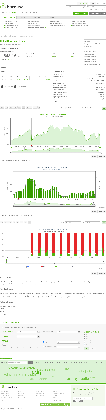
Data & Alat (3, 36)
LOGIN (92, 3)
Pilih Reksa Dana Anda (79, 23)
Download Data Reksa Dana (36, 27)
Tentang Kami (5, 391)
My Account (101, 3)
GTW (53, 377)
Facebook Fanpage (58, 394)
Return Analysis (32, 23)
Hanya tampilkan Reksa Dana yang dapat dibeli (21, 328)
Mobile (55, 391)
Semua (88, 344)
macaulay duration (77, 379)
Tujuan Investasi (89, 54)
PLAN (35, 13)
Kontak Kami (5, 394)
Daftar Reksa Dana (11, 21)
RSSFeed (55, 398)
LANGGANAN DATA (81, 13)
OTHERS (51, 17)
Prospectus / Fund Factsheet (93, 44)
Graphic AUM (88, 49)
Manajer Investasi (48, 331)
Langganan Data (40, 394)
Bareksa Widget (57, 400)
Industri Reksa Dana (11, 25)
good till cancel (46, 369)
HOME (2, 13)
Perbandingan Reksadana (92, 64)
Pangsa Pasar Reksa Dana (80, 25)
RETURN (5, 341)
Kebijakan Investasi (90, 56)
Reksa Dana (12, 36)
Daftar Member (40, 391)
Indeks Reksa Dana (11, 27)
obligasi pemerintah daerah (20, 374)
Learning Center (23, 398)
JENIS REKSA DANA (8, 332)
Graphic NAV (88, 46)
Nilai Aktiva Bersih (33, 21)
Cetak (94, 157)
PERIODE (5, 336)
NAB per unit (42, 372)
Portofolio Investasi (90, 59)
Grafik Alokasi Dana (90, 51)
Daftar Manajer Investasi (57, 25)
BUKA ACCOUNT (83, 3)
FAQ (2, 400)
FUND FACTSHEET (21, 86)
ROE (67, 368)
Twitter (55, 396)
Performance (88, 41)
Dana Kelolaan (54, 21)
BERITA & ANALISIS (24, 13)
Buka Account (40, 396)
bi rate (92, 378)
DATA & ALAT (11, 13)
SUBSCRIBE (78, 401)
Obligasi (20, 396)
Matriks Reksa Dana (56, 23)
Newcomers (9, 23)
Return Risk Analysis (78, 21)
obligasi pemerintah (38, 379)
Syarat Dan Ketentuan (7, 398)
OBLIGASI (37, 17)
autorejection (85, 371)
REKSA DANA (8, 17)
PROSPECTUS (7, 86)
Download (102, 157)
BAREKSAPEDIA (6, 358)
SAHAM (23, 17)
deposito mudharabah (21, 368)
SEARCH (4, 363)
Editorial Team (5, 396)
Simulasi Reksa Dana (34, 25)
